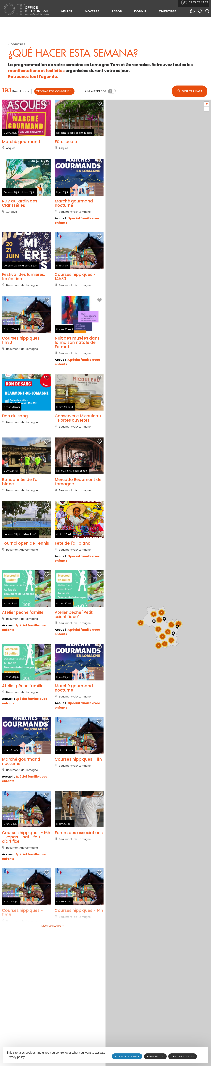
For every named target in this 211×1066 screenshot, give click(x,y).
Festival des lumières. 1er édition (23, 276)
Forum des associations (79, 833)
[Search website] (206, 11)
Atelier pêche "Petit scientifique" (74, 614)
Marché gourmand (21, 142)
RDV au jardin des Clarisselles (19, 203)
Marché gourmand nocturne (74, 203)
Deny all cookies (183, 1056)
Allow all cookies (127, 1056)
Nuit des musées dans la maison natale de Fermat (77, 342)
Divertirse (18, 44)
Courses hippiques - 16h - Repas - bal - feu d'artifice (26, 837)
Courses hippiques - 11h (78, 759)
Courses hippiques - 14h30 (75, 276)
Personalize (155, 1056)
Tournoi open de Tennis (25, 543)
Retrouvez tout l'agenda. (33, 76)
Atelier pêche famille (23, 612)
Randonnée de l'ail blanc (21, 482)
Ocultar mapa (189, 91)
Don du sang (15, 416)
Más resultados (52, 926)
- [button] (207, 109)
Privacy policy (16, 1057)
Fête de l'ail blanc (72, 543)
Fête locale (66, 142)
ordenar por (54, 91)
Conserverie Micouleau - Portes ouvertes (78, 418)
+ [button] (207, 104)
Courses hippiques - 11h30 (22, 340)
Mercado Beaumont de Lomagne (78, 482)
